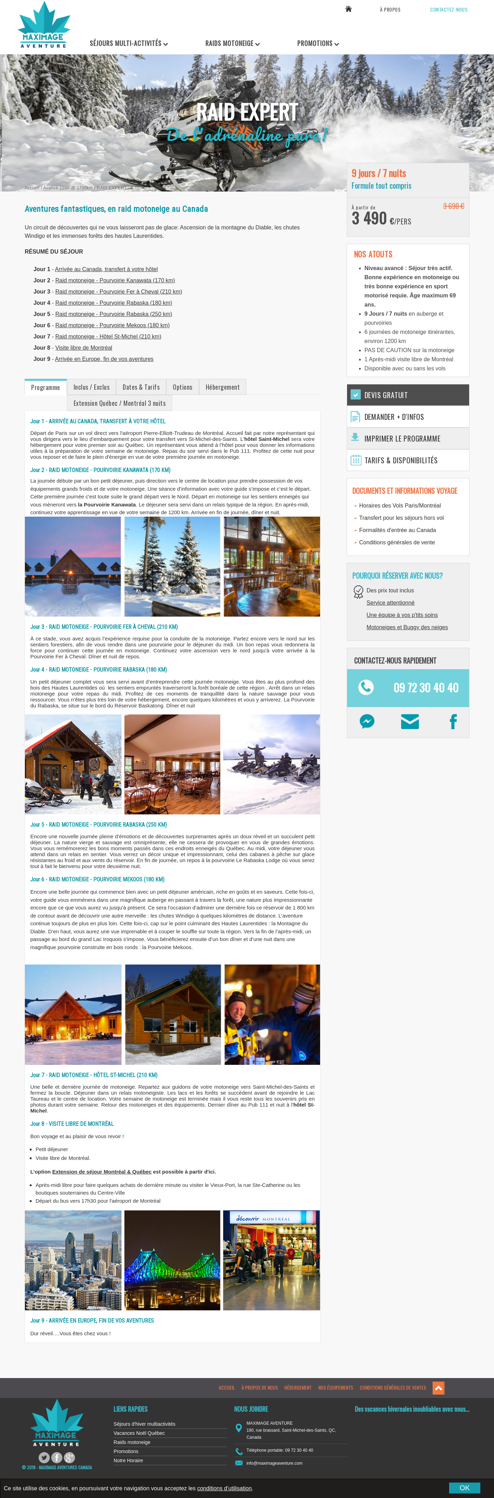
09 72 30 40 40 (445, 26)
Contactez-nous (448, 9)
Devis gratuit (386, 395)
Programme (45, 387)
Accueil (32, 188)
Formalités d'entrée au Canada (397, 530)
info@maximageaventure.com (274, 1463)
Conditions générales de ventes (393, 1387)
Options (182, 386)
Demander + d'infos (394, 416)
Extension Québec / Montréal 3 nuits (120, 403)
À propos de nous (260, 1387)
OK (465, 1488)
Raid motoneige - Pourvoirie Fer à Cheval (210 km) (118, 292)
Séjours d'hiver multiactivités (144, 1424)
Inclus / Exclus (92, 386)
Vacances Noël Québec (139, 1433)
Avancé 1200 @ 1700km (68, 188)
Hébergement (223, 386)
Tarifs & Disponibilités (401, 460)
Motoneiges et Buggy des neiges (407, 627)
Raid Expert (112, 188)
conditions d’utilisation (224, 1488)
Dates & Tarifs (141, 386)
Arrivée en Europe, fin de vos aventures (104, 359)
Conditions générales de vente (397, 542)
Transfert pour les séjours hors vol (401, 518)
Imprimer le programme (403, 438)
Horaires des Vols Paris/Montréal (400, 506)
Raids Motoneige (229, 43)
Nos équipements (335, 1387)
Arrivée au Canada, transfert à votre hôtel (106, 269)
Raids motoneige (132, 1442)
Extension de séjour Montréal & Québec (101, 1172)
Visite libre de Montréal (83, 348)
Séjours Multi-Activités (126, 43)
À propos (390, 9)
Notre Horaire (128, 1460)
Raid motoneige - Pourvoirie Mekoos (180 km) (112, 325)
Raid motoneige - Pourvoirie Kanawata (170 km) (115, 280)
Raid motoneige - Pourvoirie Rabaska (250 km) (113, 314)
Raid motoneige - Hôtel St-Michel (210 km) (108, 337)
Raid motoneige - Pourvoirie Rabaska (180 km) (113, 303)
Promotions (315, 43)
